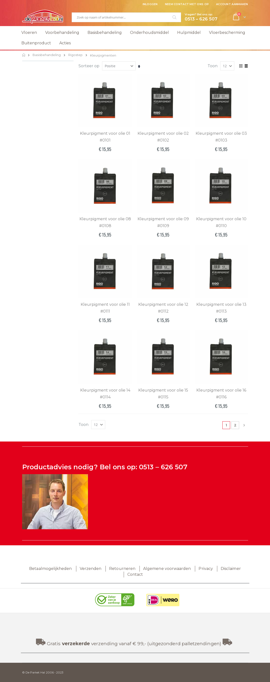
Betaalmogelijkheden (50, 568)
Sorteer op (88, 66)
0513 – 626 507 (163, 467)
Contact (135, 574)
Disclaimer (231, 568)
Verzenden (91, 568)
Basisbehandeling (47, 55)
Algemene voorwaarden (167, 568)
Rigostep (75, 55)
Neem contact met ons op (187, 4)
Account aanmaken (232, 4)
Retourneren (122, 568)
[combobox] (126, 17)
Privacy (206, 568)
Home (24, 55)
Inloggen (150, 4)
